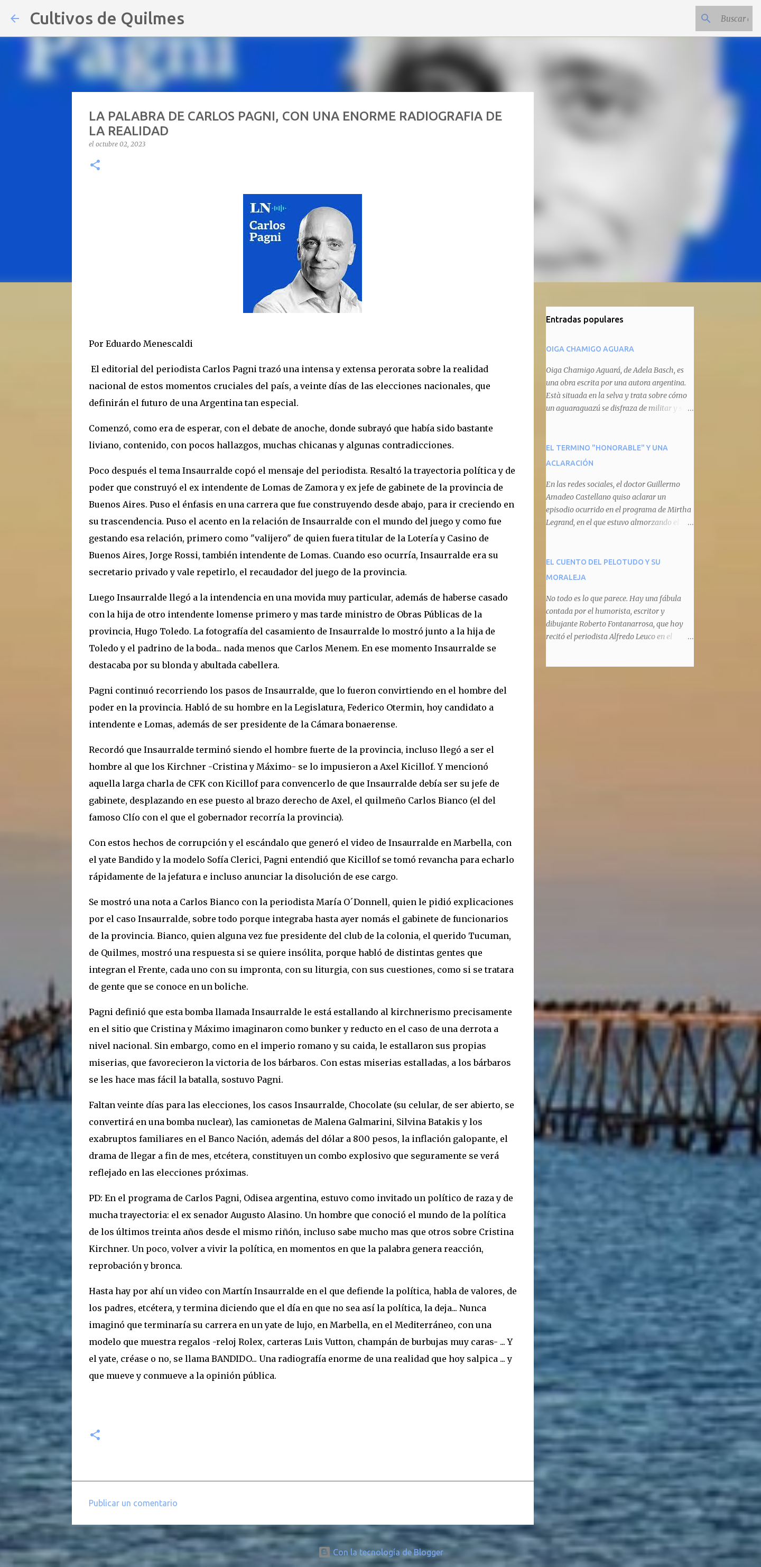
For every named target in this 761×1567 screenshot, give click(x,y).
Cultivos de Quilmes (107, 17)
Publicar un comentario (133, 1503)
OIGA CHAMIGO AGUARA (590, 349)
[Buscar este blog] (697, 18)
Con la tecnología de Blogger (380, 1552)
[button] (95, 166)
